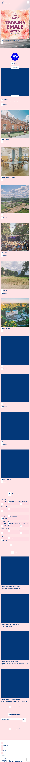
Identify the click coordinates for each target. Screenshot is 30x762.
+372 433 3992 (4, 746)
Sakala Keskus (4, 100)
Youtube (3, 753)
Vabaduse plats (5, 404)
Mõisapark (4, 442)
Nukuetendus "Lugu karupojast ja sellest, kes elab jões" (18, 523)
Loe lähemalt (4, 43)
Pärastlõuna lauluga (12, 509)
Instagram (3, 750)
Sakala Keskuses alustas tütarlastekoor (11, 699)
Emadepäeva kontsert (12, 516)
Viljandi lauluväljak (6, 328)
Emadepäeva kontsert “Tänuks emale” (10, 40)
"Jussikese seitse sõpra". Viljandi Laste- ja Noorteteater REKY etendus (18, 531)
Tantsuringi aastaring (12, 538)
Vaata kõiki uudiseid (14, 707)
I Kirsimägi (4, 253)
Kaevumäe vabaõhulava (7, 215)
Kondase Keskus (5, 139)
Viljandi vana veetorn (6, 366)
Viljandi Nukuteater (6, 479)
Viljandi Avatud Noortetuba (8, 177)
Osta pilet (22, 504)
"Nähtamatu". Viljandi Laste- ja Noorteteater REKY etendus (18, 502)
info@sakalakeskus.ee (6, 743)
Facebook (3, 748)
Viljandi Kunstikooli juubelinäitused (10, 661)
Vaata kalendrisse (15, 545)
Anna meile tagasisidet (15, 729)
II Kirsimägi (4, 290)
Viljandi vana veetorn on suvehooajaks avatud (12, 586)
